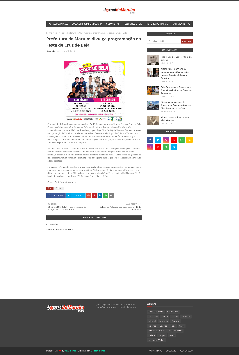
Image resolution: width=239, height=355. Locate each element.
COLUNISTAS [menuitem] (112, 23)
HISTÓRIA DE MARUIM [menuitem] (157, 23)
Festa (173, 326)
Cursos (175, 316)
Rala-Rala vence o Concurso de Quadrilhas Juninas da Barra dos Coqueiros (176, 90)
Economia (186, 316)
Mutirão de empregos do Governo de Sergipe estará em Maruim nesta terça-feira (176, 105)
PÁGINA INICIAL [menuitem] (60, 23)
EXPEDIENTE (171, 351)
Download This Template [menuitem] (139, 30)
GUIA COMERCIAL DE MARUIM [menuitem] (87, 23)
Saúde (172, 335)
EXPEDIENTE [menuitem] (179, 23)
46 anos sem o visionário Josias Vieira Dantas (175, 119)
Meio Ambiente (175, 330)
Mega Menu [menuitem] (92, 30)
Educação (163, 321)
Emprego (176, 321)
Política (151, 335)
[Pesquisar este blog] (164, 41)
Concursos (153, 316)
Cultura (59, 188)
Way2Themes (70, 351)
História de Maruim (156, 330)
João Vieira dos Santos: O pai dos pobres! (176, 58)
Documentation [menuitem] (111, 30)
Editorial (152, 321)
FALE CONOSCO (186, 351)
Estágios (163, 326)
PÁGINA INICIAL (155, 351)
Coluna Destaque (155, 311)
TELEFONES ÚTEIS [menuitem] (132, 23)
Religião (162, 335)
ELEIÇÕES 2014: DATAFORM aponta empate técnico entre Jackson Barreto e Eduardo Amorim (175, 73)
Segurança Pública (156, 340)
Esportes (152, 326)
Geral (181, 326)
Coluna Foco (172, 311)
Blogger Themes (98, 351)
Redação (50, 51)
